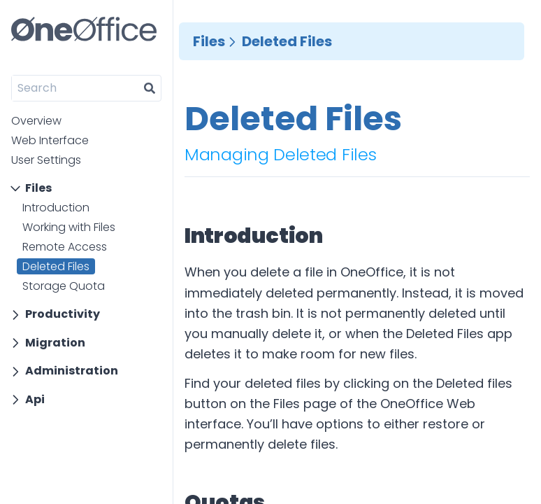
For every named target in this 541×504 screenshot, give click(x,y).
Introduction (55, 208)
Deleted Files (55, 266)
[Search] (75, 88)
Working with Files (68, 227)
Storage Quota (63, 286)
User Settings (46, 160)
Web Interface (50, 140)
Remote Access (64, 247)
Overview (36, 121)
